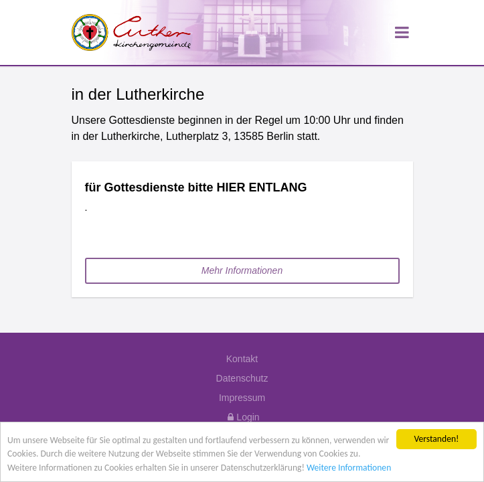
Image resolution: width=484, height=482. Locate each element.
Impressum (242, 397)
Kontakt (242, 359)
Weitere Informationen (349, 467)
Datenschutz (242, 378)
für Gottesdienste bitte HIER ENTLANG (198, 187)
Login (241, 417)
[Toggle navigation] (400, 32)
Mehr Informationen (242, 270)
